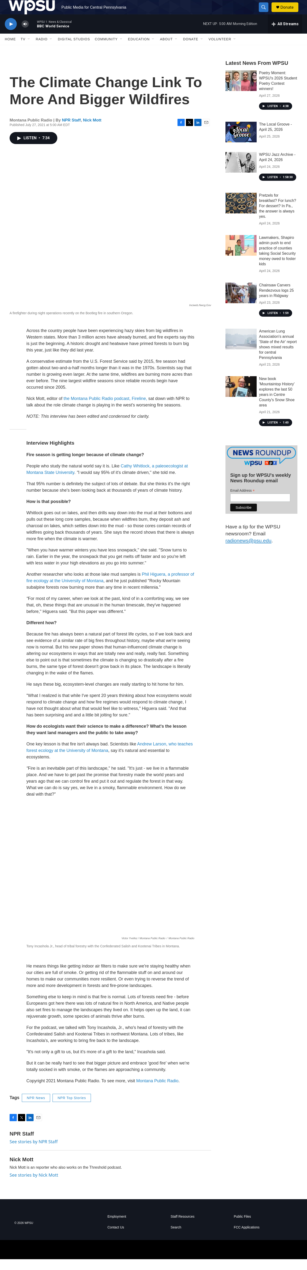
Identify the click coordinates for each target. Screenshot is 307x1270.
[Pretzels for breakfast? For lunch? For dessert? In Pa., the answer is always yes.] (241, 214)
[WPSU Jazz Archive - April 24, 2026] (241, 173)
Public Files (242, 1227)
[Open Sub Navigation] (29, 50)
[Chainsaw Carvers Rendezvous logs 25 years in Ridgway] (241, 303)
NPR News (36, 1109)
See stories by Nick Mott (34, 1186)
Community (106, 50)
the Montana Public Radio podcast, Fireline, (105, 409)
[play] (11, 35)
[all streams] (285, 34)
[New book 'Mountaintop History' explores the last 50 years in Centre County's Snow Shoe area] (241, 397)
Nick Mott (92, 131)
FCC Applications (247, 1238)
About (166, 50)
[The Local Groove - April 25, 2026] (241, 143)
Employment (116, 1227)
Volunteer (220, 50)
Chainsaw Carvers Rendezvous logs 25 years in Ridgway (276, 301)
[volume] (25, 35)
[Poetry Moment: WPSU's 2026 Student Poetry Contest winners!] (241, 91)
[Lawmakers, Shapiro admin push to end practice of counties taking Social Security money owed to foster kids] (241, 256)
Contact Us (115, 1238)
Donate (290, 12)
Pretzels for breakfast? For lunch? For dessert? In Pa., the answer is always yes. (277, 216)
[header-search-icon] (266, 13)
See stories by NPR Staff (34, 1152)
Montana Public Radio (157, 1091)
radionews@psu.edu (248, 551)
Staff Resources (182, 1227)
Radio (41, 50)
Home (10, 50)
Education (139, 50)
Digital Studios (74, 50)
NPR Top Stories (72, 1109)
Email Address (242, 501)
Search (176, 1238)
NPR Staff (71, 131)
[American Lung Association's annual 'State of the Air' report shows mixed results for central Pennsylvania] (241, 349)
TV (23, 50)
